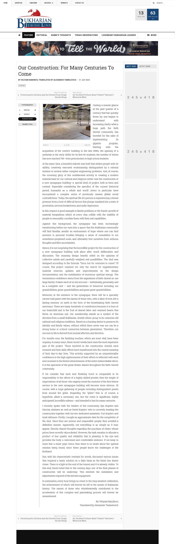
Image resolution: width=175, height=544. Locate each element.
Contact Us (79, 3)
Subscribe (33, 3)
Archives (48, 3)
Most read (131, 66)
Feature (29, 36)
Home (6, 3)
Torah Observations (87, 36)
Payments (64, 3)
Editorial (43, 36)
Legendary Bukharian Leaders (120, 36)
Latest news (144, 66)
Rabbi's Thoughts (62, 36)
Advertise (18, 3)
